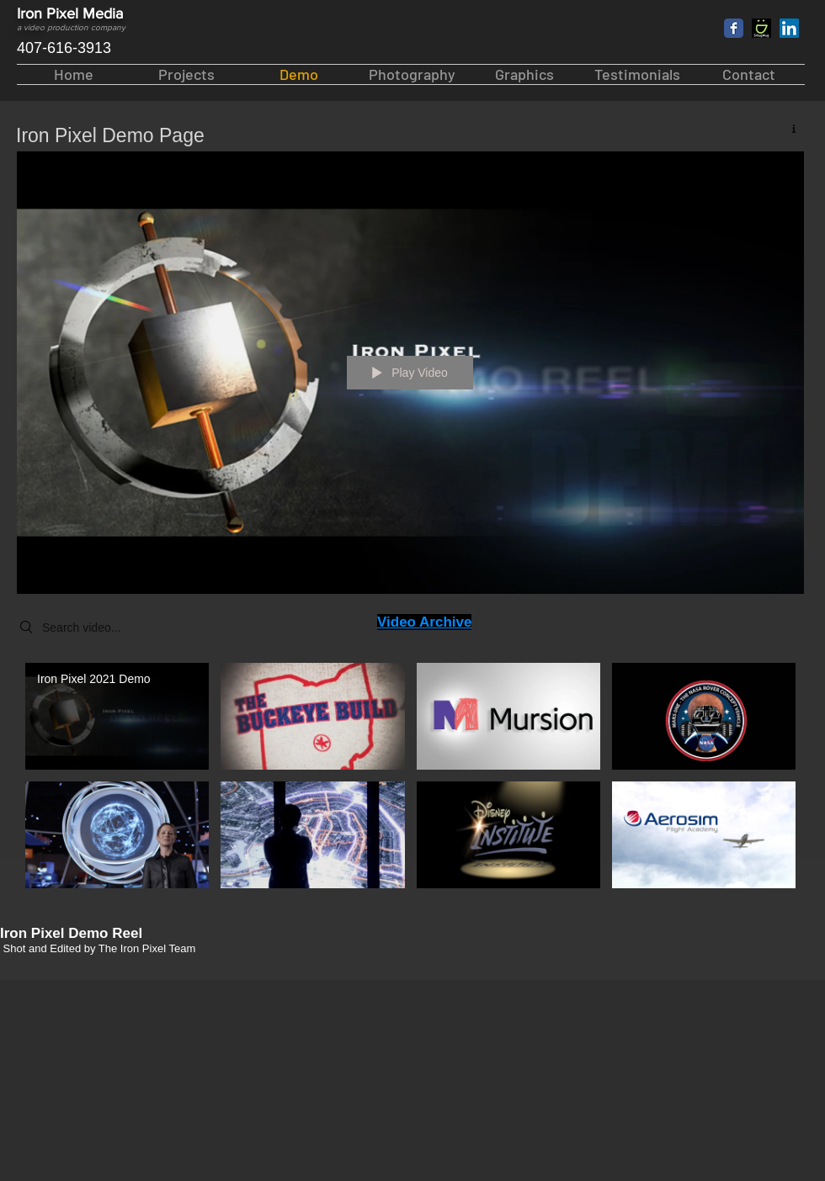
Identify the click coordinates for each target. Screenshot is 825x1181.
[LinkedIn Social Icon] (789, 28)
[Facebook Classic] (733, 28)
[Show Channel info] (787, 128)
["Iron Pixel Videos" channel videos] (410, 780)
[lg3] (761, 28)
